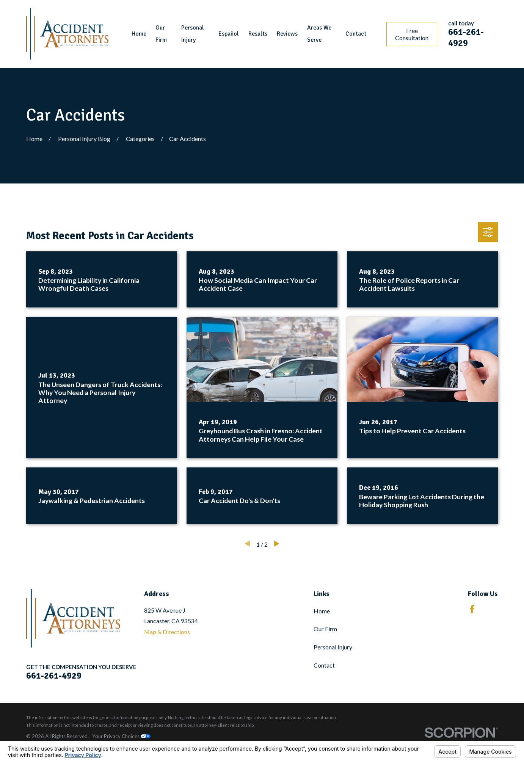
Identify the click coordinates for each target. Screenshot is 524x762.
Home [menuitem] (139, 34)
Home (322, 611)
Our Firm (325, 628)
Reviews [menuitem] (287, 34)
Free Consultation (411, 34)
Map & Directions (167, 631)
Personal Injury (333, 647)
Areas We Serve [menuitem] (319, 34)
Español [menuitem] (228, 34)
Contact (324, 665)
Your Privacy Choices (121, 736)
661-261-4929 (466, 38)
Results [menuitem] (257, 34)
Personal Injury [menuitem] (192, 34)
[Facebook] (472, 609)
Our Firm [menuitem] (161, 34)
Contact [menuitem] (355, 34)
